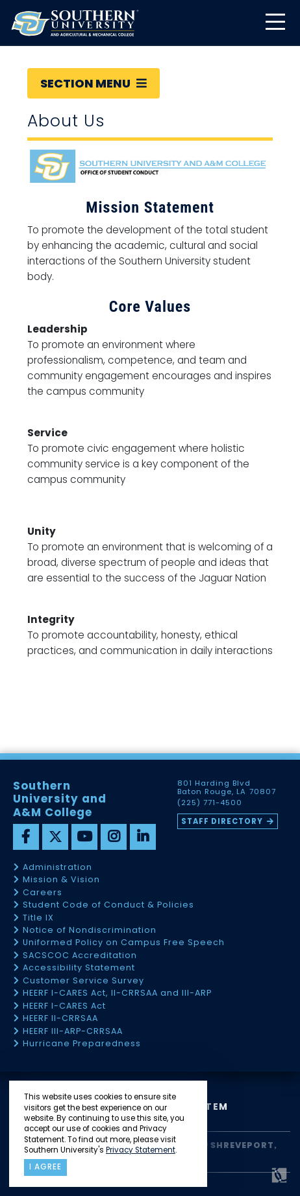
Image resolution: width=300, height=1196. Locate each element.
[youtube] (84, 837)
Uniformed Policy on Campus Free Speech (124, 943)
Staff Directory (222, 821)
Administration (57, 868)
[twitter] (55, 837)
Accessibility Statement (79, 968)
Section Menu (93, 83)
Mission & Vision (61, 880)
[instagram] (114, 837)
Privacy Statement (140, 1150)
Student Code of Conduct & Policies (108, 905)
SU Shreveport (235, 1145)
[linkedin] (143, 837)
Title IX (38, 918)
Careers (42, 893)
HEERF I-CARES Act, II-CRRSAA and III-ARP (117, 993)
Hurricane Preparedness (82, 1044)
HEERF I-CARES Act (64, 1006)
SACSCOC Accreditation (80, 956)
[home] (75, 23)
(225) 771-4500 (209, 803)
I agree (45, 1167)
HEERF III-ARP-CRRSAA (73, 1032)
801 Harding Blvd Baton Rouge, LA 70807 (226, 787)
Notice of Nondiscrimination (89, 930)
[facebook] (26, 837)
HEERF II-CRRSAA (60, 1019)
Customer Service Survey (83, 981)
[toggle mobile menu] (274, 23)
